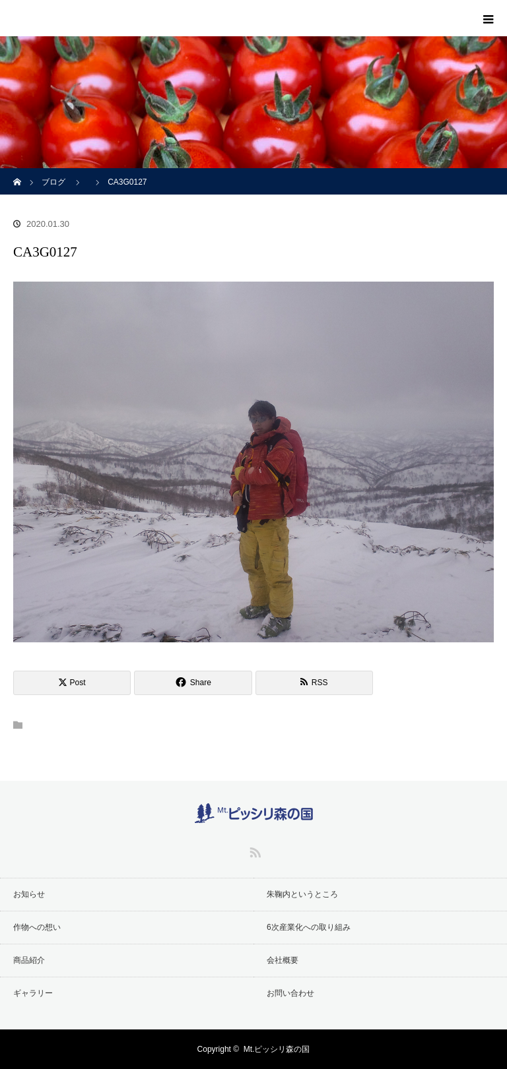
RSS (253, 850)
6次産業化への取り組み (309, 927)
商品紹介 (29, 960)
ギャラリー (33, 993)
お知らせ (29, 894)
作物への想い (37, 927)
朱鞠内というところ (302, 894)
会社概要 (282, 960)
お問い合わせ (290, 993)
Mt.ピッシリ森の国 (277, 1049)
